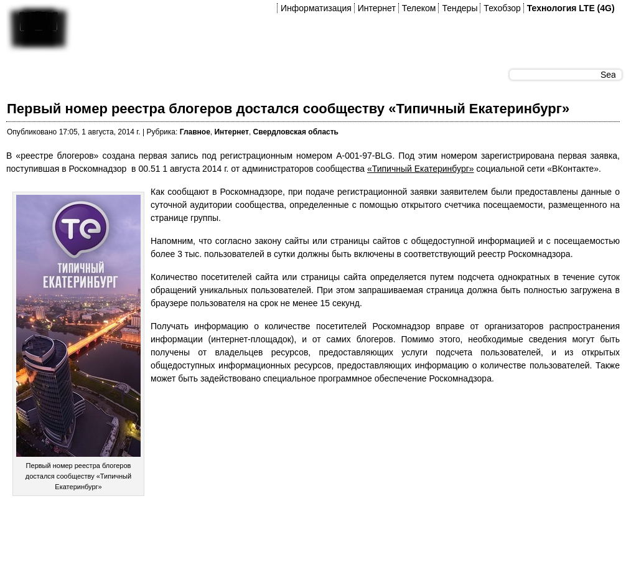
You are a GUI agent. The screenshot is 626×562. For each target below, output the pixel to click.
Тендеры (459, 8)
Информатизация (316, 8)
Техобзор (502, 8)
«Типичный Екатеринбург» (420, 169)
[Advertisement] (232, 530)
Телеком (419, 8)
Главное (195, 132)
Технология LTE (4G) (571, 8)
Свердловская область (296, 132)
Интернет (377, 8)
